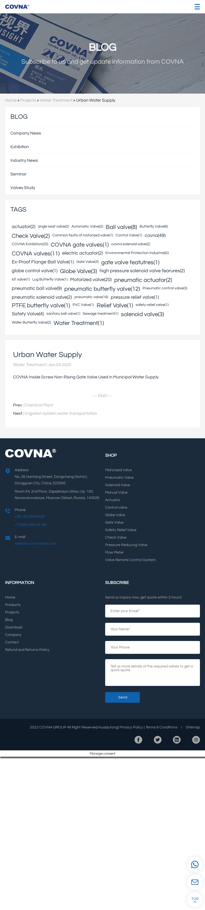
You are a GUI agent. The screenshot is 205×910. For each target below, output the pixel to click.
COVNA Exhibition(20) (30, 244)
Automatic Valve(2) (87, 226)
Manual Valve (116, 492)
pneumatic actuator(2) (143, 280)
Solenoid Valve (117, 485)
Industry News (24, 160)
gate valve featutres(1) (130, 262)
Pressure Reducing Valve (126, 545)
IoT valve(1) (21, 279)
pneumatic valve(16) (91, 297)
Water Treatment (56, 100)
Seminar (18, 174)
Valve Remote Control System (130, 560)
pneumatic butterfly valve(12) (102, 289)
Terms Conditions (161, 727)
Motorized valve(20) (91, 279)
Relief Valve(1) (115, 305)
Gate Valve (114, 522)
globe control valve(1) (34, 271)
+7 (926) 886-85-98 (30, 525)
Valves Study (22, 188)
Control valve (116, 507)
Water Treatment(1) (79, 323)
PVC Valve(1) (83, 305)
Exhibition (19, 147)
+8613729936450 (30, 517)
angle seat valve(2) (53, 226)
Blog (9, 620)
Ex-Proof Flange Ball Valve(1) (43, 262)
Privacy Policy (131, 727)
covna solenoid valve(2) (130, 244)
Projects (28, 100)
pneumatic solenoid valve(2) (42, 297)
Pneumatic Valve (119, 477)
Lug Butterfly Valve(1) (50, 279)
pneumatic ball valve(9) (37, 288)
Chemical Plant (38, 405)
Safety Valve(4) (28, 314)
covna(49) (155, 235)
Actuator (112, 500)
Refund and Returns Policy (27, 650)
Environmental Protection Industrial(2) (137, 253)
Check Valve (115, 537)
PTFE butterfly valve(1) (41, 305)
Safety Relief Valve (120, 530)
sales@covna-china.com (35, 544)
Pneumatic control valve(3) (165, 288)
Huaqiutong (108, 727)
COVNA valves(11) (36, 253)
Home (11, 100)
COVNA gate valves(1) (80, 244)
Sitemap (193, 727)
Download (13, 627)
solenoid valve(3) (142, 314)
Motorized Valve (118, 470)
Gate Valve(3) (87, 262)
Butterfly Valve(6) (154, 226)
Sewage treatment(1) (100, 314)
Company (13, 635)
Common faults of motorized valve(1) (82, 235)
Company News (25, 133)
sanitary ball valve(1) (63, 314)
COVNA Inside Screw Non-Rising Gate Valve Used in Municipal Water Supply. (86, 377)
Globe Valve (115, 515)
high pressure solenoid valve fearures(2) (142, 271)
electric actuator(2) (82, 253)
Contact (12, 642)
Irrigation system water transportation (61, 413)
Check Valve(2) (31, 236)
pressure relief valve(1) (135, 297)
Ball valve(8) (121, 227)
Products (13, 605)
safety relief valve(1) (152, 305)
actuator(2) (23, 226)
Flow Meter (114, 552)
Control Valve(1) (129, 235)
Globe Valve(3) (78, 271)
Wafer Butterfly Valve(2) (31, 322)
